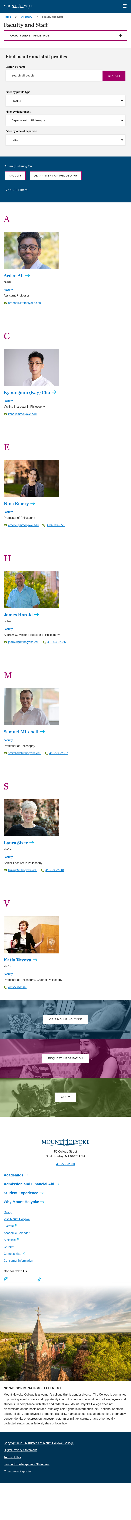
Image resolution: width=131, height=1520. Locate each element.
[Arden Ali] (65, 250)
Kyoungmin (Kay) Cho (27, 392)
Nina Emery (16, 503)
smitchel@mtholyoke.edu (24, 753)
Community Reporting (18, 1471)
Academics (13, 1175)
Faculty (8, 289)
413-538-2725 (56, 525)
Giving (8, 1212)
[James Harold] (65, 589)
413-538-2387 (58, 753)
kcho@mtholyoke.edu (22, 414)
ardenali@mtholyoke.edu (24, 303)
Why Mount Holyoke (21, 1202)
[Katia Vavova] (65, 934)
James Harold (18, 614)
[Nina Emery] (65, 478)
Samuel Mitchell (21, 731)
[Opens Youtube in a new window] (31, 1279)
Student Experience (21, 1193)
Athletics (9, 1239)
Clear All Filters (16, 190)
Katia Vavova (17, 960)
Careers (9, 1246)
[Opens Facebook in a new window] (14, 1279)
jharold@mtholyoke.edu (23, 642)
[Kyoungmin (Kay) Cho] (65, 367)
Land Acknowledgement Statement (26, 1464)
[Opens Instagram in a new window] (6, 1279)
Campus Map (12, 1253)
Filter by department (18, 111)
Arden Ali (14, 275)
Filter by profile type (18, 92)
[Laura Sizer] (65, 817)
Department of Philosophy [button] (56, 175)
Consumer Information (18, 1260)
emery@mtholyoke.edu (23, 525)
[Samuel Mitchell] (65, 706)
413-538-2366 (56, 642)
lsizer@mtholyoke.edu (22, 870)
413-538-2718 (55, 870)
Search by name (15, 66)
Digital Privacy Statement (20, 1450)
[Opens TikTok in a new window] (39, 1279)
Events (8, 1226)
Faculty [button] (15, 175)
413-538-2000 (65, 1164)
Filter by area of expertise (21, 131)
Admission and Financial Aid (29, 1184)
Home (7, 16)
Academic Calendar (17, 1233)
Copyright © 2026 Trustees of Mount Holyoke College (39, 1443)
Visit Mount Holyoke (17, 1219)
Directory (26, 16)
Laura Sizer (16, 842)
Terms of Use (12, 1457)
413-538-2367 (17, 987)
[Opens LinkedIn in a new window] (23, 1279)
